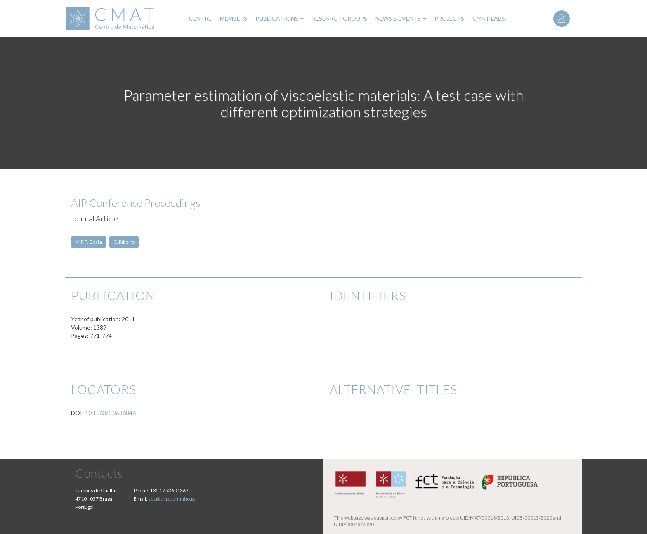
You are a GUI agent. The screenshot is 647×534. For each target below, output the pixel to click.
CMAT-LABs (488, 18)
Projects (449, 18)
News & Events (400, 18)
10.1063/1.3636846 (110, 412)
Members (233, 18)
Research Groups (339, 18)
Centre (200, 18)
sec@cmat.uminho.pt (171, 499)
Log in (561, 18)
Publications (279, 18)
